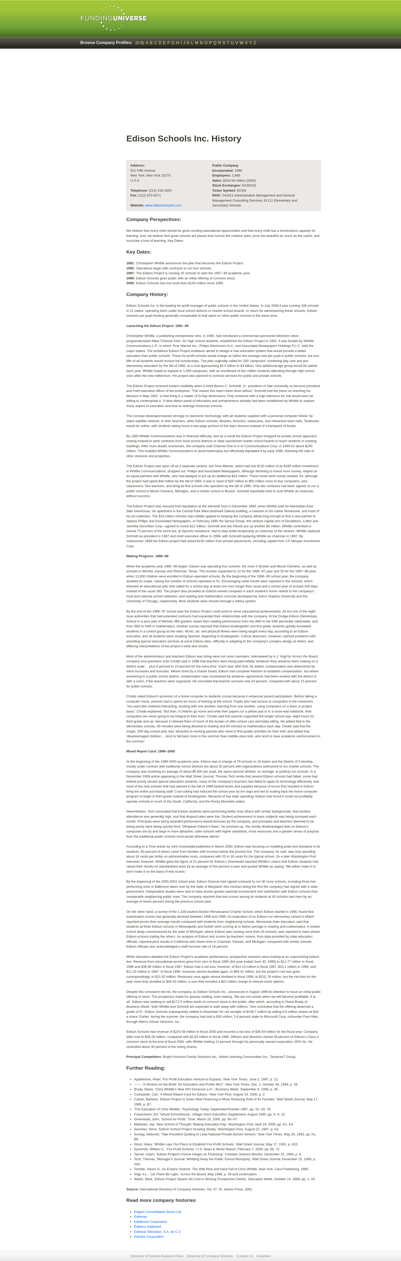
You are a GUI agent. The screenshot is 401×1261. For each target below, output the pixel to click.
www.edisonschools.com (163, 205)
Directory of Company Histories (210, 1256)
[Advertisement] (223, 93)
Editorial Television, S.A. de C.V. (157, 1232)
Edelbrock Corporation (150, 1222)
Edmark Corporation (149, 1236)
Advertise (263, 1256)
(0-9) (140, 43)
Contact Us (245, 1256)
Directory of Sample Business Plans (157, 1256)
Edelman (140, 1217)
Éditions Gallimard (147, 1227)
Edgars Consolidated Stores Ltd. (158, 1212)
